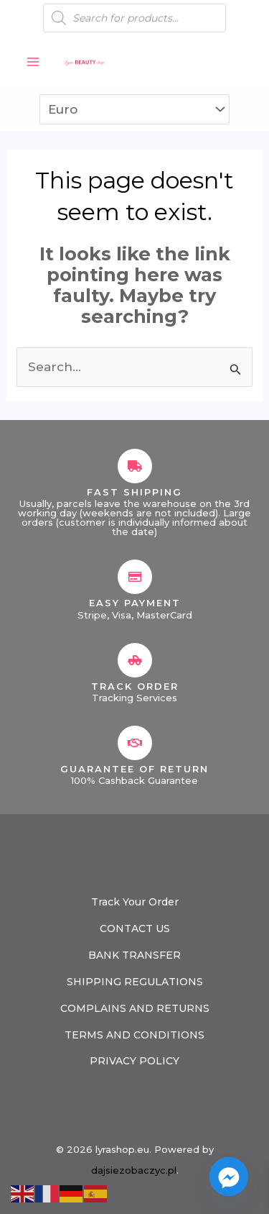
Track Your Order (135, 901)
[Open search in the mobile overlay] (134, 18)
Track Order (135, 686)
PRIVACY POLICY (134, 1060)
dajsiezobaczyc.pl (133, 1170)
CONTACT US (135, 928)
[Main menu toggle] (33, 62)
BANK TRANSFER (134, 955)
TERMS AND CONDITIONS (134, 1034)
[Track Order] (135, 660)
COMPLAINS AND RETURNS (134, 1008)
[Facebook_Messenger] (228, 1176)
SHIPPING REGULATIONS (135, 981)
